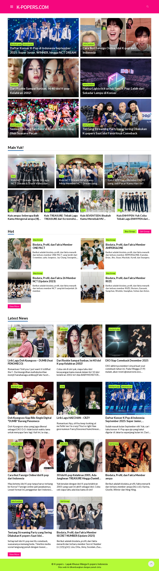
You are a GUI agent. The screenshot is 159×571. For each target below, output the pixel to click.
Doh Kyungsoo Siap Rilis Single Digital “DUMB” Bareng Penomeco (29, 419)
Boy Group (130, 231)
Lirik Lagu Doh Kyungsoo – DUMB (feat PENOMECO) (30, 362)
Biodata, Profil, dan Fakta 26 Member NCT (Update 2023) (54, 280)
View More (14, 306)
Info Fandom (88, 44)
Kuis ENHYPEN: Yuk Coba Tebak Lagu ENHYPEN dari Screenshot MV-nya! (132, 217)
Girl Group (145, 231)
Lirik (13, 329)
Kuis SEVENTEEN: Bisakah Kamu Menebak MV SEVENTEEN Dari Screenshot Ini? (96, 217)
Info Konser (28, 44)
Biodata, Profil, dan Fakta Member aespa (125, 477)
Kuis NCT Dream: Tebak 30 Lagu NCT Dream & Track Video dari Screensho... (30, 181)
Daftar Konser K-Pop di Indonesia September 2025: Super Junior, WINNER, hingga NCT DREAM (124, 419)
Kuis (13, 176)
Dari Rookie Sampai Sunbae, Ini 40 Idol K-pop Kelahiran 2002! (79, 362)
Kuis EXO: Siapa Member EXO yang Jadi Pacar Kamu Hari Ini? (126, 181)
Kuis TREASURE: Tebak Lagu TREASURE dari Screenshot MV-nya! (61, 217)
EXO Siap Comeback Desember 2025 (126, 360)
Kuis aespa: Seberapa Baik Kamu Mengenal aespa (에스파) (25, 217)
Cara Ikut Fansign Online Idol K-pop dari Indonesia (28, 477)
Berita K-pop (16, 44)
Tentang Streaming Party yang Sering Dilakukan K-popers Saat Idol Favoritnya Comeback (30, 534)
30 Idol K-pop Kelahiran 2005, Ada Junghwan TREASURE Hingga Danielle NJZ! (78, 477)
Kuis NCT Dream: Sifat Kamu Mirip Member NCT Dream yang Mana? (78, 181)
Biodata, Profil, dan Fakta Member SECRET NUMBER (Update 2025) (77, 534)
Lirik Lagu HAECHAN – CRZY (73, 418)
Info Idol (14, 84)
